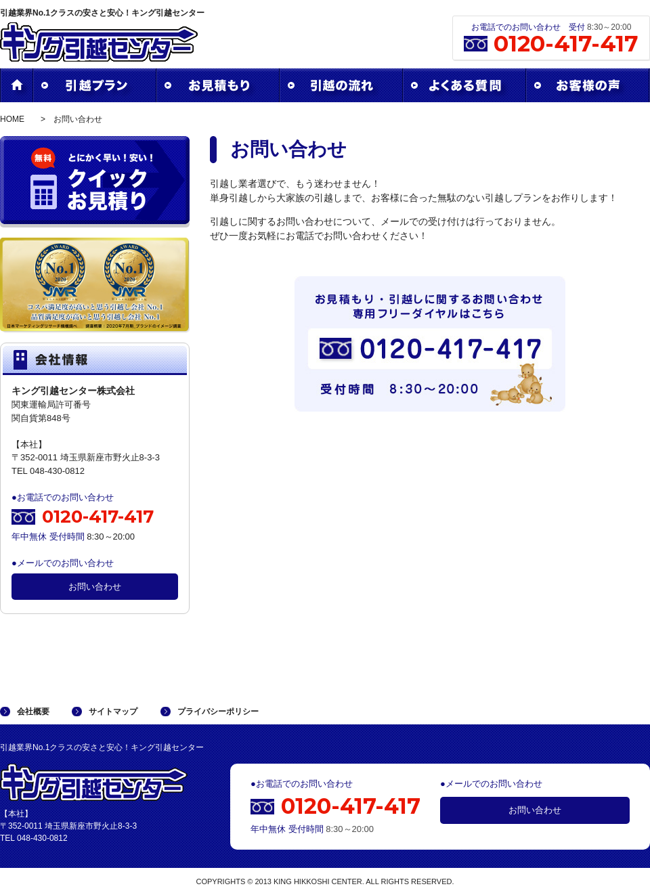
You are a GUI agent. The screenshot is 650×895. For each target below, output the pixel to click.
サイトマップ (113, 711)
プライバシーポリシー (218, 711)
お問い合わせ (94, 587)
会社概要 (33, 711)
